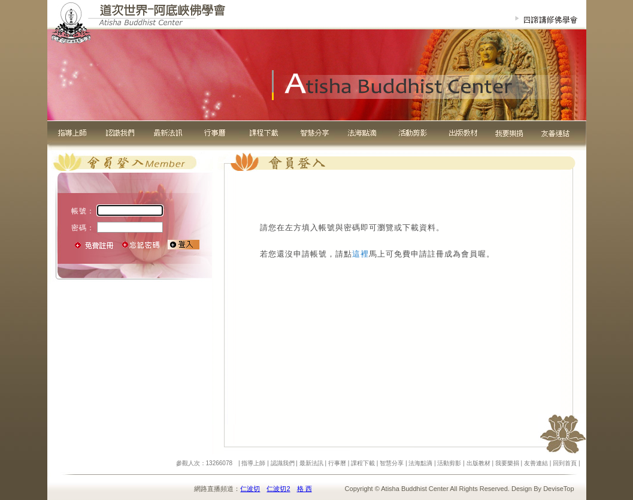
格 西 (304, 488)
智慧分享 (392, 463)
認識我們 (283, 463)
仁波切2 (278, 488)
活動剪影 (449, 463)
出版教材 (478, 463)
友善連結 (536, 463)
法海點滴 (420, 463)
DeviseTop (558, 488)
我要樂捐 (507, 463)
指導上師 (253, 463)
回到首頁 (565, 463)
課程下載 (363, 463)
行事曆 (337, 463)
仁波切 (250, 488)
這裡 (360, 253)
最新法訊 (311, 463)
